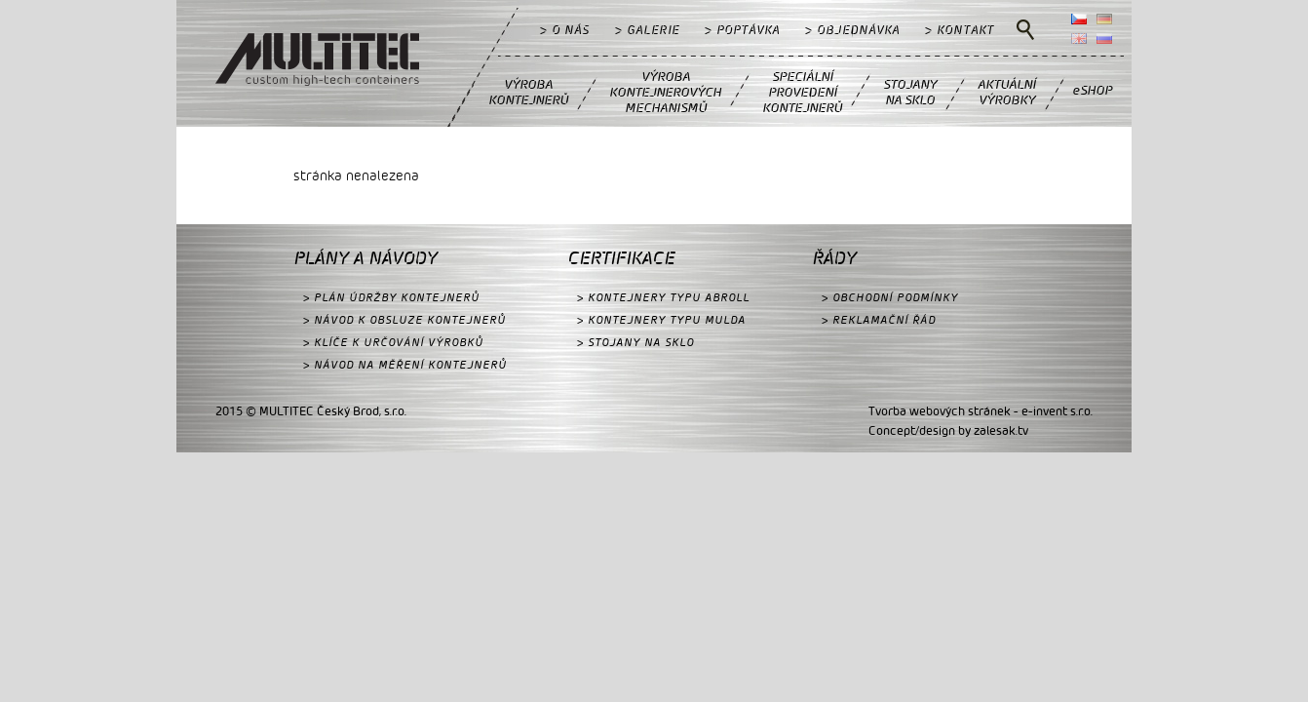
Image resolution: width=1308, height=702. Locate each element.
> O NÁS (565, 29)
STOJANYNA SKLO (910, 91)
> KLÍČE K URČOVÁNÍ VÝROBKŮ (393, 341)
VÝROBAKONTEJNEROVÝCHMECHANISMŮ (665, 91)
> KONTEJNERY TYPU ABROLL (663, 297)
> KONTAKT (959, 29)
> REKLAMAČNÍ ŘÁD (879, 319)
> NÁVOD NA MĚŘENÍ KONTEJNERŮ (405, 364)
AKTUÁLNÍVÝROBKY (1007, 91)
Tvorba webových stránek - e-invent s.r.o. (980, 410)
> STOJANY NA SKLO (635, 341)
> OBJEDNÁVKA (852, 29)
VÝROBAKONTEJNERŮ (528, 91)
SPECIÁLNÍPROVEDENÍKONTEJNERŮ (802, 91)
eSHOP (1092, 89)
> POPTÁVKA (742, 29)
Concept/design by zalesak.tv (948, 430)
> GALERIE (647, 29)
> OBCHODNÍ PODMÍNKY (890, 297)
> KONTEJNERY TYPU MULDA (661, 319)
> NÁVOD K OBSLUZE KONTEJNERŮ (404, 319)
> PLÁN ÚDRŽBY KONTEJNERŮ (391, 297)
